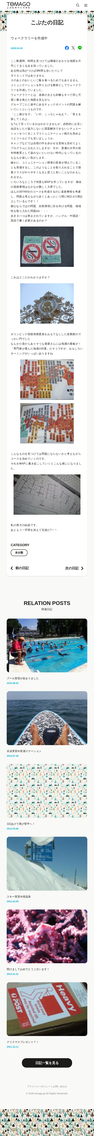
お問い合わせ (60, 1086)
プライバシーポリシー (39, 1086)
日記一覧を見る (47, 1063)
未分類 (19, 552)
